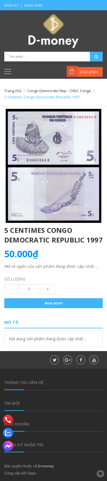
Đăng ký (11, 5)
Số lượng (14, 279)
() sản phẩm (89, 71)
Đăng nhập (33, 5)
